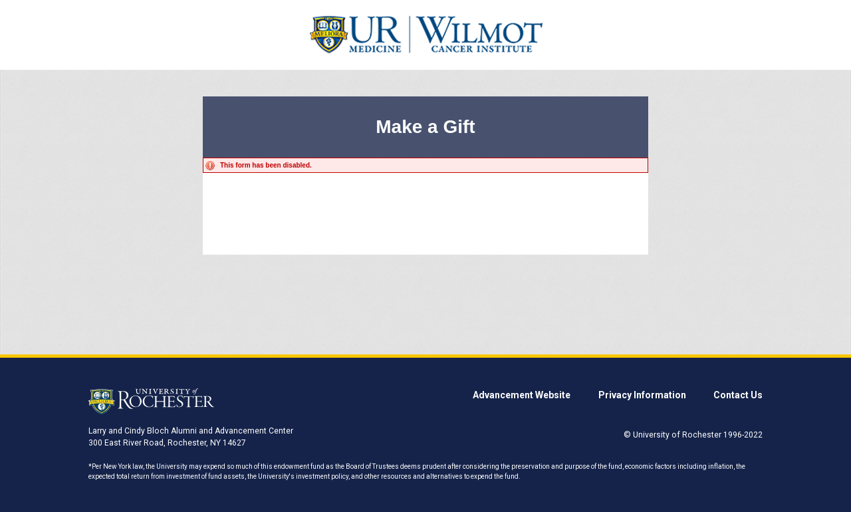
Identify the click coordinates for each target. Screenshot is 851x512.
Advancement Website (521, 395)
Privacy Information (642, 395)
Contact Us (738, 395)
